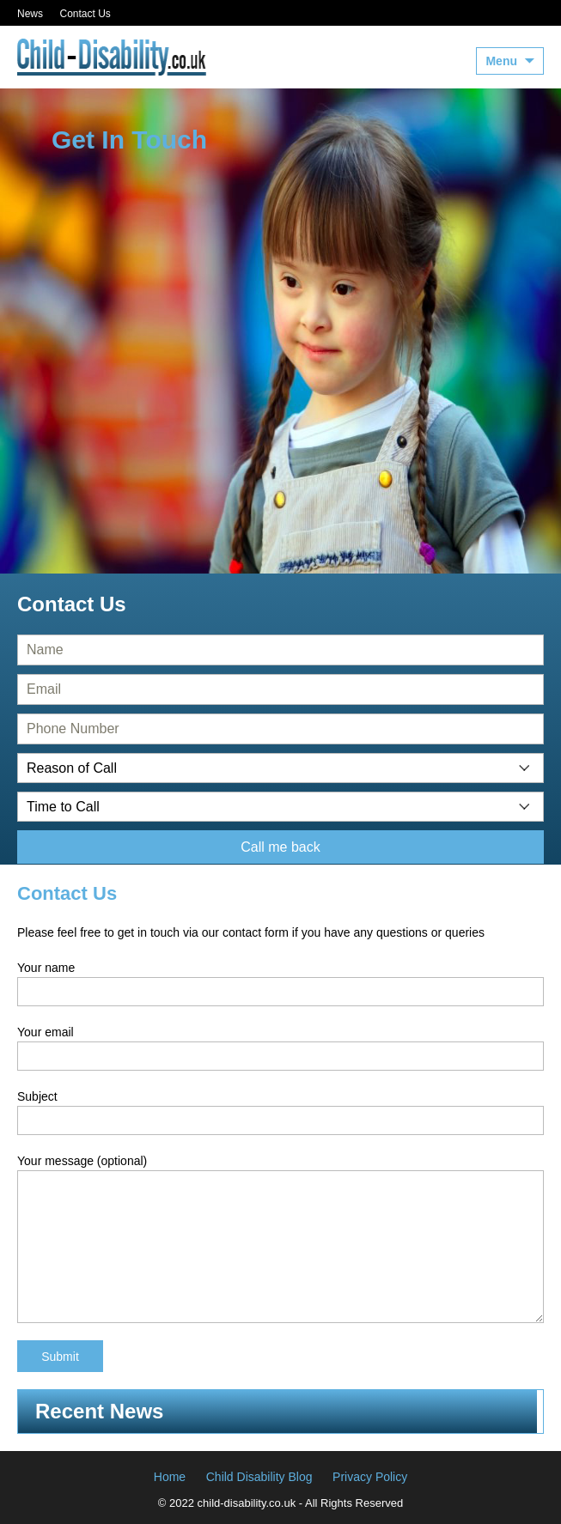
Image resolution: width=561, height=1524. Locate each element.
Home (170, 1477)
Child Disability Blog (259, 1477)
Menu (501, 61)
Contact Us (84, 14)
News (30, 14)
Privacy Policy (369, 1477)
